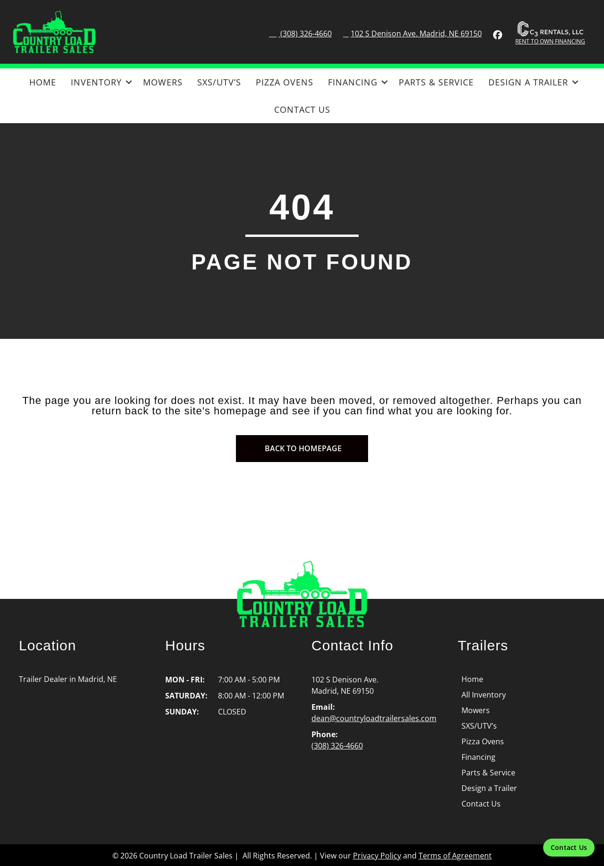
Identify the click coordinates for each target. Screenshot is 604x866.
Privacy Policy (377, 855)
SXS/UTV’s (219, 82)
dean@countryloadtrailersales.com (373, 718)
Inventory (96, 82)
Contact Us (302, 109)
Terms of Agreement (455, 855)
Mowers (163, 82)
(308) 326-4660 (305, 33)
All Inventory (483, 694)
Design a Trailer (528, 82)
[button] (128, 82)
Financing (353, 82)
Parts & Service (436, 82)
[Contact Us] (569, 848)
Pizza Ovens (284, 82)
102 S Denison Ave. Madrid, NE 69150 (416, 33)
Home (42, 82)
